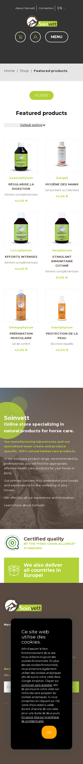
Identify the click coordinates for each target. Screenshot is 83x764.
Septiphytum (62, 327)
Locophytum (21, 250)
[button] (61, 8)
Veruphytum (62, 250)
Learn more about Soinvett (25, 505)
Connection (46, 8)
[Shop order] (25, 125)
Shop (24, 71)
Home (9, 71)
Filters (41, 95)
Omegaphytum (21, 327)
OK (49, 732)
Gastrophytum (21, 178)
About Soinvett (25, 8)
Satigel (62, 178)
